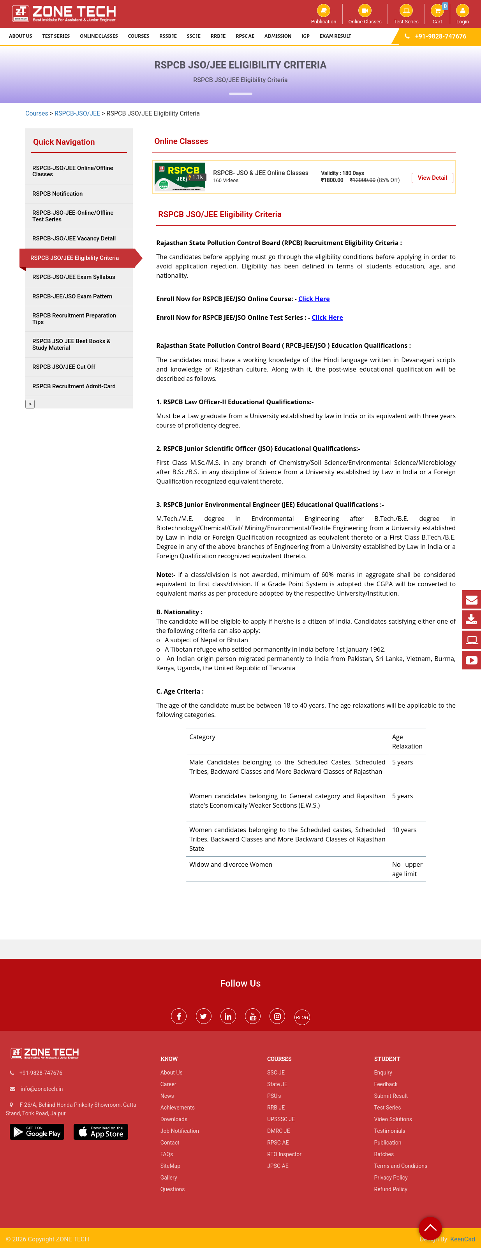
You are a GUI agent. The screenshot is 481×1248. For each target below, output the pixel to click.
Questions (172, 1189)
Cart (439, 14)
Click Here (314, 298)
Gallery (168, 1177)
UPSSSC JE (281, 1119)
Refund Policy (390, 1189)
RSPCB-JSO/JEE (77, 113)
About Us (20, 36)
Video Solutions (393, 1119)
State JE (277, 1084)
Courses (139, 36)
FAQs (166, 1154)
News (167, 1096)
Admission (277, 36)
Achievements (177, 1107)
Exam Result (335, 36)
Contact (170, 1142)
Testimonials (389, 1131)
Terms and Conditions (401, 1166)
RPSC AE (245, 36)
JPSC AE (278, 1166)
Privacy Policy (391, 1177)
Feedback (386, 1084)
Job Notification (179, 1131)
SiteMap (170, 1166)
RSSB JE (167, 36)
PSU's (274, 1096)
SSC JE (194, 36)
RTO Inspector (284, 1154)
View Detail (432, 177)
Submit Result (391, 1096)
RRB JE (218, 36)
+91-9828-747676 (440, 36)
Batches (384, 1154)
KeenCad (462, 1239)
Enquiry (383, 1072)
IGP (306, 36)
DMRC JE (278, 1131)
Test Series (406, 14)
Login (462, 14)
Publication (324, 14)
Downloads (174, 1119)
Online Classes (365, 14)
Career (168, 1084)
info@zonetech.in (42, 1089)
